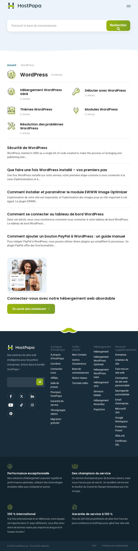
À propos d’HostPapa (57, 356)
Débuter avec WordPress (105, 90)
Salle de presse (54, 385)
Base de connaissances (80, 370)
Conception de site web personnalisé (122, 381)
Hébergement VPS (101, 384)
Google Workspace (121, 419)
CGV (94, 546)
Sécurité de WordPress (27, 147)
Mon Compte (79, 354)
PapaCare (99, 409)
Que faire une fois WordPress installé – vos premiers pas (57, 170)
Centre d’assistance (79, 361)
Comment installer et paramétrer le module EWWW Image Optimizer (67, 192)
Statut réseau (79, 377)
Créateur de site (121, 361)
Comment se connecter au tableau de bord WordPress (55, 214)
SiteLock (120, 435)
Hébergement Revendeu (101, 402)
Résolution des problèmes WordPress (41, 126)
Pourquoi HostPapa (56, 394)
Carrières (55, 363)
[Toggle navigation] (128, 6)
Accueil (11, 65)
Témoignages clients (57, 412)
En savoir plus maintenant (31, 309)
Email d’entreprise (121, 401)
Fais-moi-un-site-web (122, 370)
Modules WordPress (101, 109)
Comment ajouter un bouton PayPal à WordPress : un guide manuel (66, 236)
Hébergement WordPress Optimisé (101, 360)
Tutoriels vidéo (80, 383)
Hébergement (101, 351)
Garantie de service (56, 403)
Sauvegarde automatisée (122, 392)
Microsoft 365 (120, 410)
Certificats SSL (121, 442)
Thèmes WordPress (36, 109)
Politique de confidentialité (115, 546)
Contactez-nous (56, 370)
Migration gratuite (55, 421)
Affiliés (54, 377)
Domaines (120, 354)
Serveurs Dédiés (98, 393)
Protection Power (121, 428)
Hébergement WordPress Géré (41, 92)
